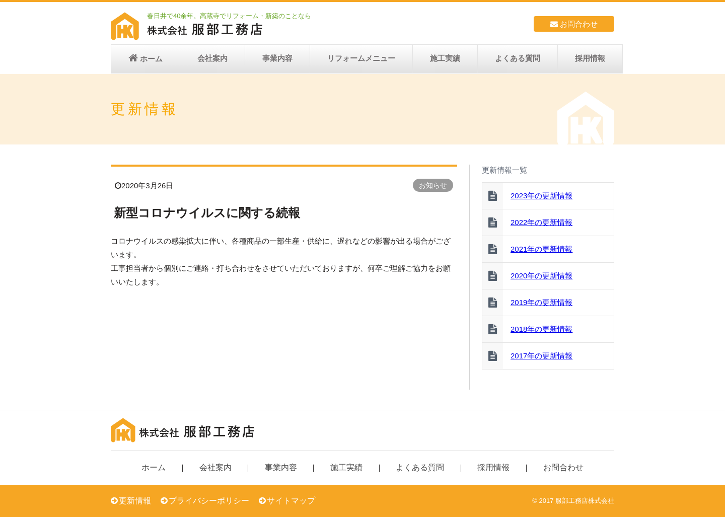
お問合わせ (574, 24)
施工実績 (445, 58)
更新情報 (135, 500)
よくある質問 (517, 58)
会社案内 (212, 58)
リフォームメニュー (361, 58)
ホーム (151, 58)
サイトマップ (291, 500)
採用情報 (590, 58)
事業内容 (277, 58)
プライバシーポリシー (209, 500)
